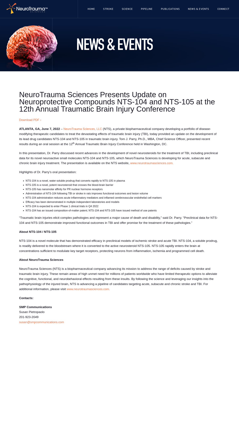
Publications (170, 9)
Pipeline (147, 9)
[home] (27, 9)
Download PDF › (30, 120)
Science (127, 9)
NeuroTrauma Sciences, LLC (83, 129)
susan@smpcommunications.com (42, 322)
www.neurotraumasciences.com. (152, 163)
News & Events (198, 9)
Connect (223, 9)
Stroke (108, 9)
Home (91, 9)
